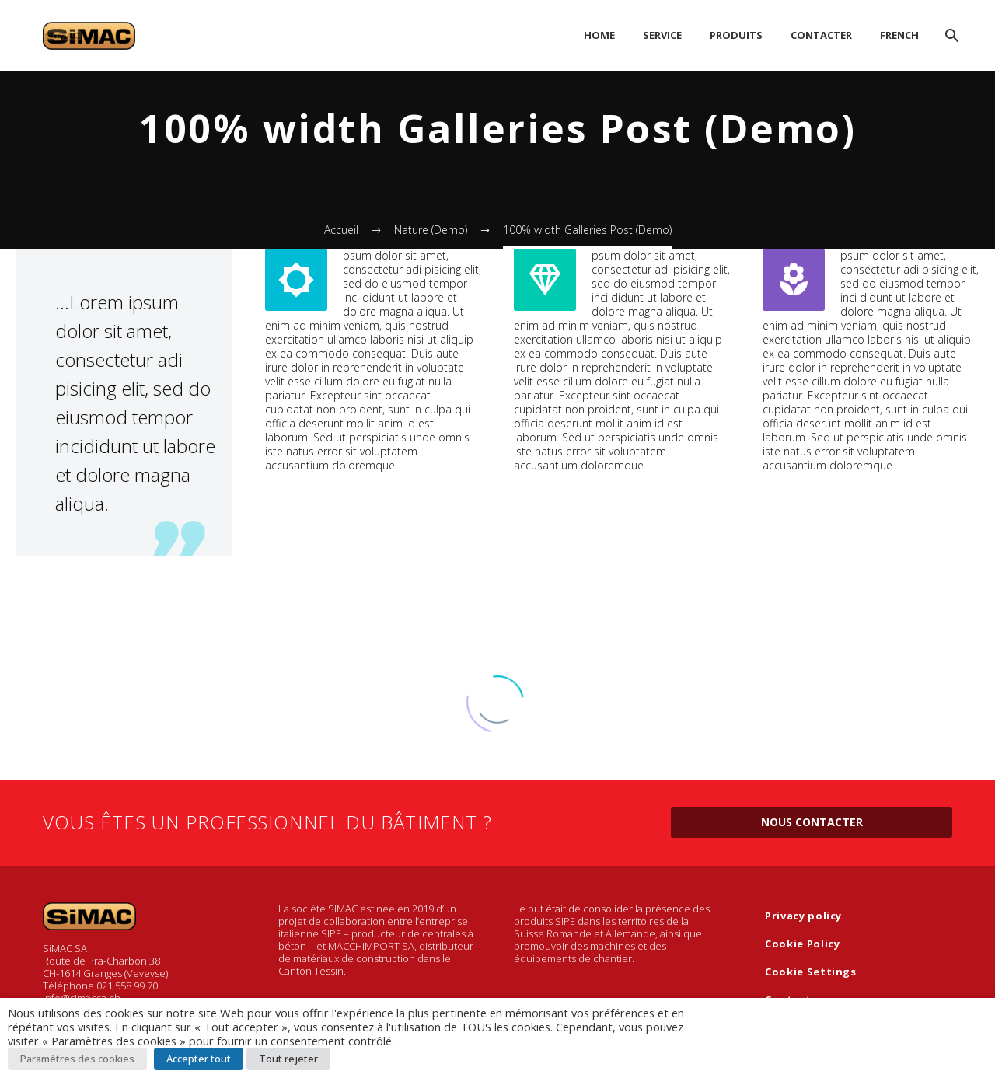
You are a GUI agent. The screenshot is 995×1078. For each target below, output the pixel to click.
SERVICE (662, 35)
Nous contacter (812, 822)
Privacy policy (803, 916)
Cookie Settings (811, 972)
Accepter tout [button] (198, 1059)
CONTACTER (821, 35)
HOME (599, 35)
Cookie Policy (802, 944)
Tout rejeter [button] (288, 1059)
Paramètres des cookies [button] (77, 1059)
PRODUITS (736, 35)
